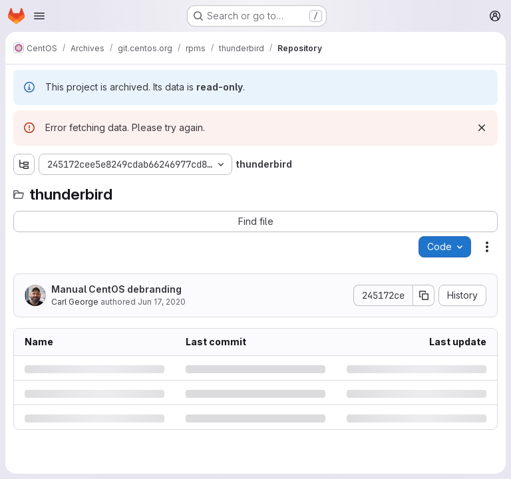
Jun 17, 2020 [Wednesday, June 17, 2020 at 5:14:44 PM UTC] (162, 302)
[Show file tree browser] (24, 164)
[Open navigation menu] (39, 16)
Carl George (74, 302)
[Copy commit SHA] (423, 295)
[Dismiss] (482, 128)
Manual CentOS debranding (116, 289)
